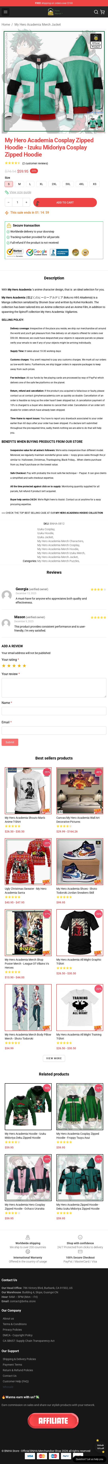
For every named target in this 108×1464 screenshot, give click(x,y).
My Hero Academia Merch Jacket (37, 24)
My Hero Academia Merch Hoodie (57, 549)
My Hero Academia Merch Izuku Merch (61, 553)
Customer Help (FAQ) (16, 1381)
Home (6, 24)
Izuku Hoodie (45, 533)
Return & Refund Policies (18, 1370)
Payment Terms (12, 1364)
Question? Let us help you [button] (89, 1459)
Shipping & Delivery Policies (19, 1359)
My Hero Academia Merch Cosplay (58, 545)
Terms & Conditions (15, 1324)
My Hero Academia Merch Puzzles (58, 561)
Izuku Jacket (45, 537)
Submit (10, 742)
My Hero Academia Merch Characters (60, 541)
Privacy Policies (12, 1329)
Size (7, 177)
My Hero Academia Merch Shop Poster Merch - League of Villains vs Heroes (27, 963)
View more (54, 1058)
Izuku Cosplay (45, 529)
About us (8, 1318)
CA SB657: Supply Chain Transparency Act (29, 1340)
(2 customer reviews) (35, 163)
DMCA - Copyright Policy (18, 1335)
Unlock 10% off (100, 1446)
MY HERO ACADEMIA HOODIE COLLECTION (79, 513)
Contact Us (9, 1375)
